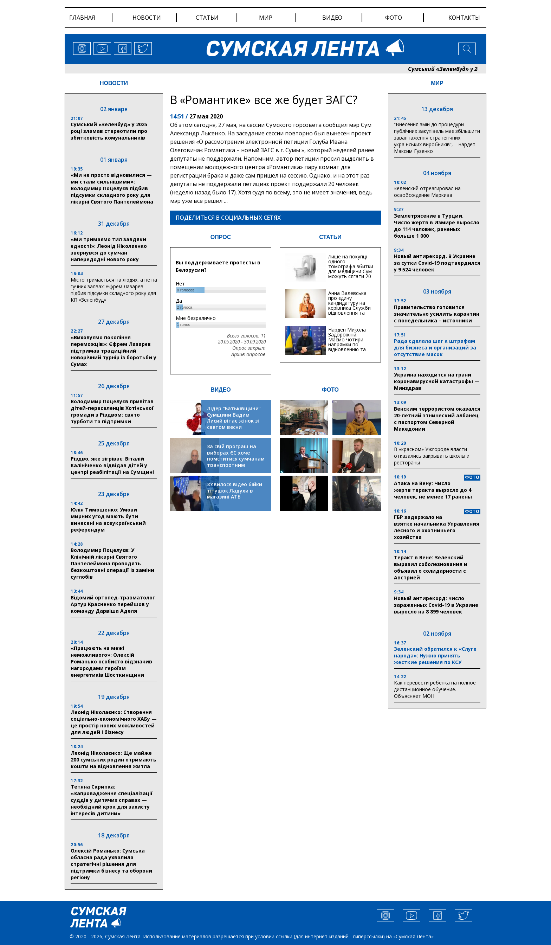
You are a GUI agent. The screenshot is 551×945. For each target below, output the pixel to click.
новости (146, 17)
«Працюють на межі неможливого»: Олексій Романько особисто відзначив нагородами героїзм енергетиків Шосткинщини (111, 661)
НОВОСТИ (114, 83)
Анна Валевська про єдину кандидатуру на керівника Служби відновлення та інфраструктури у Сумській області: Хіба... (349, 310)
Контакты (464, 17)
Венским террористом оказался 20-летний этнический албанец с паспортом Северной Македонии (437, 418)
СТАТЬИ (330, 237)
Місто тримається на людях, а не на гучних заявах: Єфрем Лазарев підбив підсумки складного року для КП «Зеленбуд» (114, 289)
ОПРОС (220, 237)
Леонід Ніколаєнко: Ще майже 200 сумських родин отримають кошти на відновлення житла (113, 760)
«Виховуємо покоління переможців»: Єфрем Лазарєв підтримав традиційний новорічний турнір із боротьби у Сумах (113, 350)
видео (332, 17)
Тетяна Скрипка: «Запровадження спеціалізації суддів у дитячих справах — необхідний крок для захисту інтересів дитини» (112, 800)
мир (265, 17)
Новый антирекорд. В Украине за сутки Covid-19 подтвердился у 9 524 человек (437, 263)
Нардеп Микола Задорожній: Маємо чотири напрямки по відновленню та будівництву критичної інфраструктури (347, 346)
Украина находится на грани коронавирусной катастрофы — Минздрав (437, 381)
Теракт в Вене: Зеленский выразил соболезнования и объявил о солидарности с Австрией (430, 567)
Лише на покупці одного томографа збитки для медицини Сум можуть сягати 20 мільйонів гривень (350, 268)
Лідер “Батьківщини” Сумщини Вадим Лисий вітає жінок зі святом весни (234, 417)
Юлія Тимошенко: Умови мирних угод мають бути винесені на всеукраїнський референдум (108, 519)
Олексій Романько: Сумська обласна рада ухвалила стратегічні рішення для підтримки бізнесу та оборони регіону (111, 864)
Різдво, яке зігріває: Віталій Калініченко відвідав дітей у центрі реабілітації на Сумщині (112, 465)
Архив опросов (248, 354)
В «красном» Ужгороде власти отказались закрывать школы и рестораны (431, 456)
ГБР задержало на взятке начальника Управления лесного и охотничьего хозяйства (436, 527)
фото (393, 17)
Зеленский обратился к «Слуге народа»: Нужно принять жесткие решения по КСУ (435, 655)
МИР (437, 83)
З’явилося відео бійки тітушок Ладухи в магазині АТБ (234, 490)
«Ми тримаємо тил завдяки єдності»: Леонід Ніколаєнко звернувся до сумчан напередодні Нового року (109, 249)
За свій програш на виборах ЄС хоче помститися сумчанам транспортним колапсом (236, 458)
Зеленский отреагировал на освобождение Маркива (427, 191)
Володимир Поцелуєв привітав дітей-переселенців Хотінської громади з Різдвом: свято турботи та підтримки (112, 411)
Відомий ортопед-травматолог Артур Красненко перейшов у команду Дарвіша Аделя (113, 604)
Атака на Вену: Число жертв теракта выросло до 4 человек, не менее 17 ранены (433, 490)
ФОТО (330, 390)
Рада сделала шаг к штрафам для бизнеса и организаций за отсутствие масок (435, 348)
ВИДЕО (220, 390)
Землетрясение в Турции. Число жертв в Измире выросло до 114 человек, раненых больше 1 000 (436, 225)
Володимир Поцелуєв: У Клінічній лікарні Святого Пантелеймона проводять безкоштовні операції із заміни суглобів (112, 563)
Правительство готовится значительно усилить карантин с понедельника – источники (436, 314)
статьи (207, 17)
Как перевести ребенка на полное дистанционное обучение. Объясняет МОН (435, 689)
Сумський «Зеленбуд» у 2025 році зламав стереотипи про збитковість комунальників (109, 131)
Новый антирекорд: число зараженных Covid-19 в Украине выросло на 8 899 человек (436, 605)
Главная (82, 17)
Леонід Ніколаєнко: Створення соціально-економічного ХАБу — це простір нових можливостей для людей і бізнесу (114, 722)
